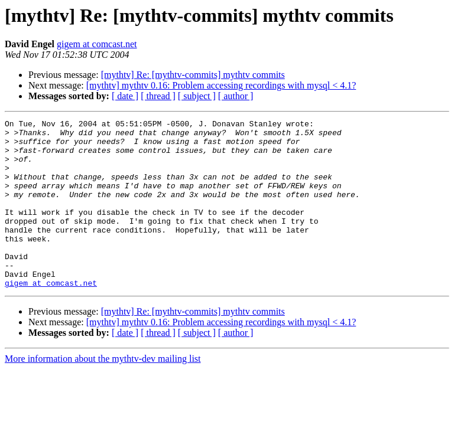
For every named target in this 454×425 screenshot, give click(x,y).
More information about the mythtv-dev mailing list (103, 392)
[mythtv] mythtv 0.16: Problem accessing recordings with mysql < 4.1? (221, 85)
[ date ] (125, 96)
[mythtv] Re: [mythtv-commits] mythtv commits (193, 75)
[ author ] (236, 96)
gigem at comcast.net (97, 44)
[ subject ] (197, 96)
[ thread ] (158, 96)
